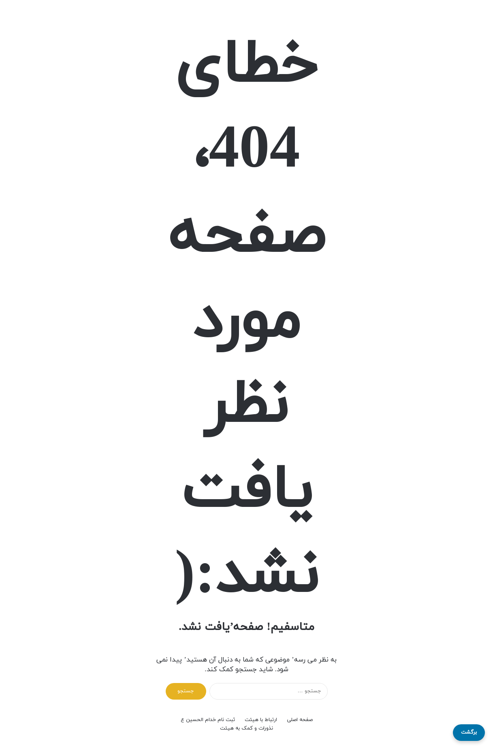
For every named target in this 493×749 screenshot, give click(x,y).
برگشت (469, 732)
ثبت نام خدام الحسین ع (208, 719)
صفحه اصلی (300, 719)
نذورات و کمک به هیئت (246, 728)
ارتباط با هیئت (261, 719)
